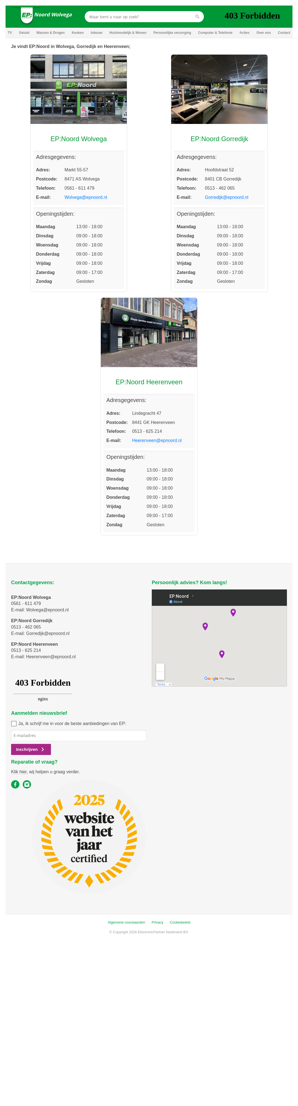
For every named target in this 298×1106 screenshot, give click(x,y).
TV (10, 33)
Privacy (157, 922)
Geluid (24, 33)
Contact (284, 33)
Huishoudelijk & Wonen (128, 33)
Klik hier (19, 771)
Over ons (263, 33)
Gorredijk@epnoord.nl (226, 197)
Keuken (78, 33)
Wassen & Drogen (50, 33)
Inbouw (96, 33)
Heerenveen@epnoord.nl (157, 440)
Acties (245, 33)
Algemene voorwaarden (126, 922)
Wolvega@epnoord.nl (86, 197)
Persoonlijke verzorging (172, 33)
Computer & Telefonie (215, 33)
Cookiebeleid (180, 922)
